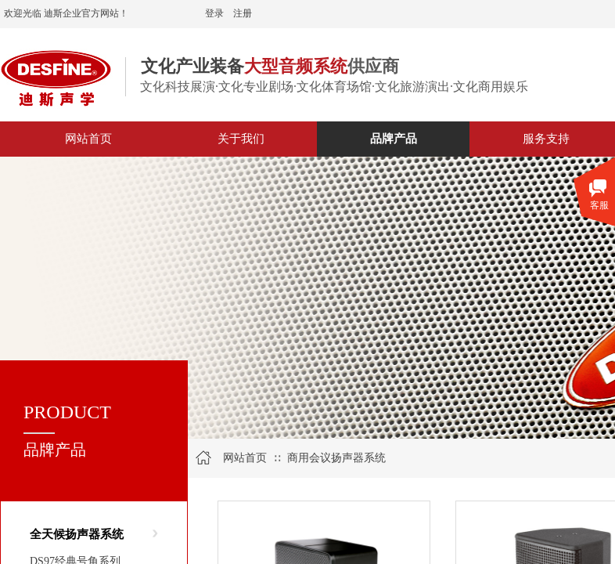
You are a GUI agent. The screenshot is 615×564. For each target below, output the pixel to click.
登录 (214, 13)
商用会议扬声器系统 (336, 458)
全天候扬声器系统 (77, 534)
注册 (242, 13)
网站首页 (245, 458)
